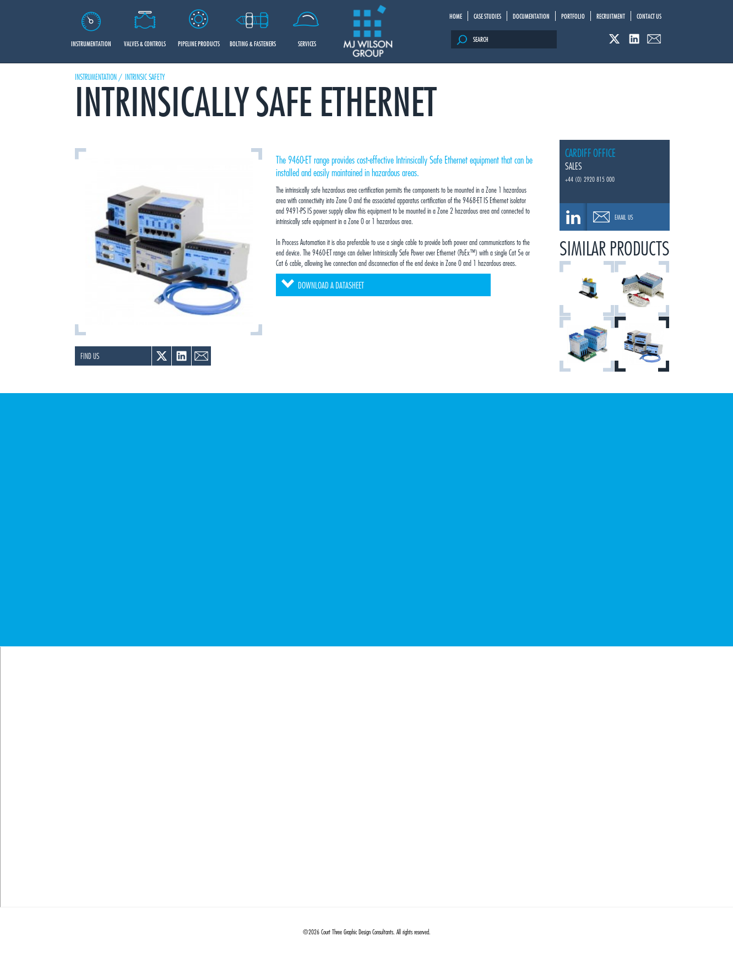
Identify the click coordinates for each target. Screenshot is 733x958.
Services (307, 24)
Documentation (531, 16)
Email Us (624, 217)
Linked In (634, 38)
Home (455, 16)
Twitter (614, 38)
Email (654, 38)
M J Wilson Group (368, 31)
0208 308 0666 (573, 217)
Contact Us (649, 16)
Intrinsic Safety (145, 77)
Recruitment (610, 16)
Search (472, 40)
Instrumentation (91, 24)
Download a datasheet (322, 285)
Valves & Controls (145, 24)
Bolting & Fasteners (253, 24)
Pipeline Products (199, 24)
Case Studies (487, 16)
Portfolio (573, 16)
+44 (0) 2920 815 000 (590, 179)
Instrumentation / (98, 77)
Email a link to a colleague (201, 356)
